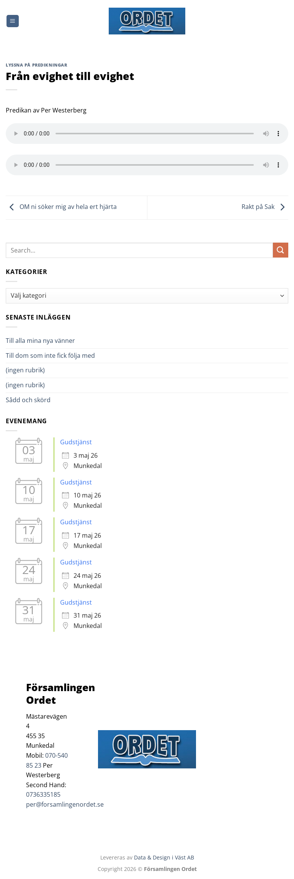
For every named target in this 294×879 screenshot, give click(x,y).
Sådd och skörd (28, 400)
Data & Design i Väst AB (164, 857)
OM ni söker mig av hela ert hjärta (61, 207)
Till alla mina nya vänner (47, 340)
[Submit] (280, 250)
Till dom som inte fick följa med (50, 355)
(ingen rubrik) (25, 370)
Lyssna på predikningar (36, 65)
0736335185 (43, 794)
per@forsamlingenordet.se (65, 804)
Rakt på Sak (265, 207)
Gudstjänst (76, 442)
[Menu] (13, 21)
